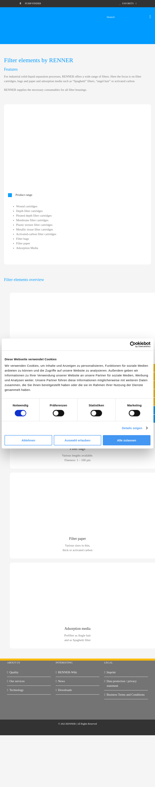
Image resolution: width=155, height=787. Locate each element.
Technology (16, 690)
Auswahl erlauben (77, 440)
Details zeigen (132, 428)
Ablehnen (28, 440)
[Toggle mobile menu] (150, 17)
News (61, 681)
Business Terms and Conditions (126, 694)
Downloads (65, 690)
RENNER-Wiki (67, 672)
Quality (13, 672)
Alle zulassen (126, 440)
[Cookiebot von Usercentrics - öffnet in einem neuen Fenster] (132, 345)
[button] (76, 195)
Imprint (111, 672)
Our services (17, 681)
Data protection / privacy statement (122, 683)
